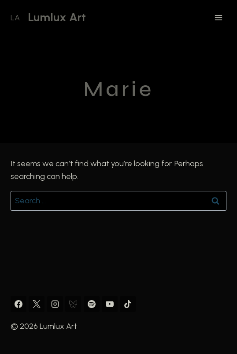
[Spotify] (92, 304)
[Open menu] (218, 17)
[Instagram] (55, 304)
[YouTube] (110, 304)
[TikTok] (128, 304)
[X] (36, 304)
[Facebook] (18, 304)
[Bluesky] (73, 304)
